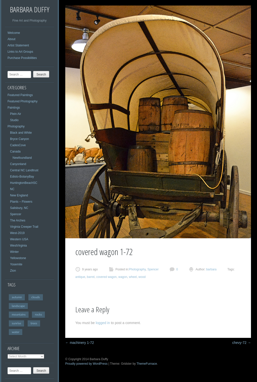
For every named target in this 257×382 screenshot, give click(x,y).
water (15, 332)
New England (19, 195)
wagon (122, 277)
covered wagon (106, 277)
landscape (18, 306)
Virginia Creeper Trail (24, 226)
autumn (17, 297)
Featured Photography (22, 101)
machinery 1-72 (79, 343)
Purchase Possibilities (22, 58)
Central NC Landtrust (24, 170)
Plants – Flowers (21, 201)
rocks (38, 314)
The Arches (17, 220)
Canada (15, 151)
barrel (91, 277)
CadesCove (18, 145)
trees (34, 323)
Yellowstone (18, 258)
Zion (13, 270)
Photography (16, 126)
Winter (14, 252)
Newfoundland (22, 158)
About (11, 39)
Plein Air (15, 114)
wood (142, 277)
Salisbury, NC (19, 208)
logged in (103, 323)
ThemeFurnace (147, 363)
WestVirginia (18, 245)
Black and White (21, 132)
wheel (133, 277)
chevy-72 (241, 343)
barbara (211, 269)
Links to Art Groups (20, 51)
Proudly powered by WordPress (86, 363)
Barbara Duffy (29, 9)
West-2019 (17, 233)
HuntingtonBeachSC (23, 183)
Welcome (14, 33)
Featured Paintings (20, 95)
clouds (35, 297)
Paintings (14, 107)
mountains (19, 314)
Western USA (19, 239)
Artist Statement (18, 45)
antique (80, 277)
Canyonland (18, 164)
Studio (14, 120)
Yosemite (16, 264)
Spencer (15, 214)
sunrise (16, 323)
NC (12, 189)
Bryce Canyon (19, 139)
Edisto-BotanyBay (22, 176)
